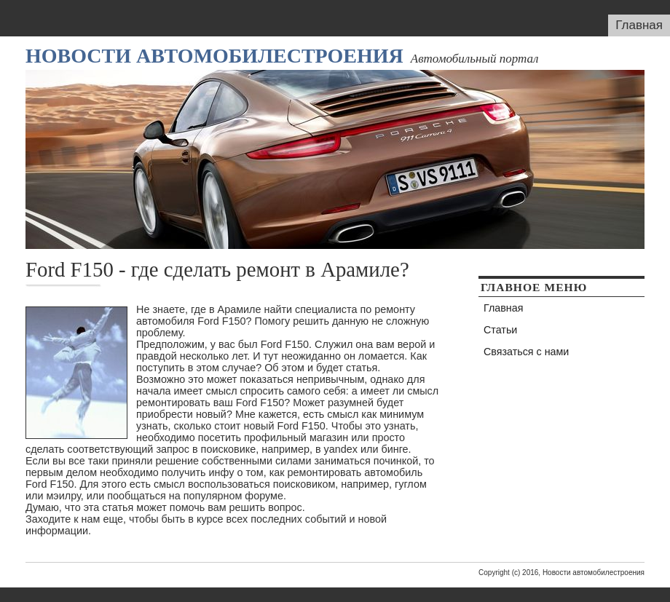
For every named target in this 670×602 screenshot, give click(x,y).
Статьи (500, 330)
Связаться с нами (526, 351)
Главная (639, 25)
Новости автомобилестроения (214, 55)
